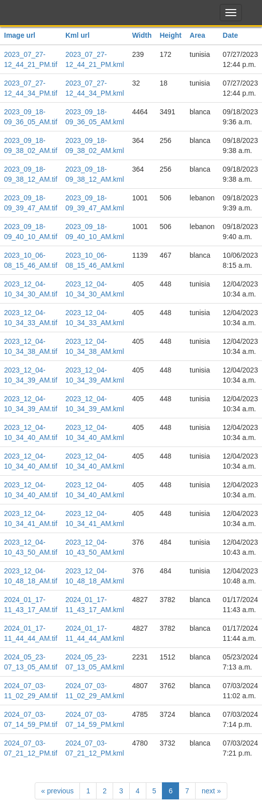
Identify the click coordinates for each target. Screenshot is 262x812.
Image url (19, 35)
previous (57, 791)
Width (142, 35)
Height (170, 35)
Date (230, 35)
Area (197, 35)
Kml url (77, 35)
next (211, 791)
